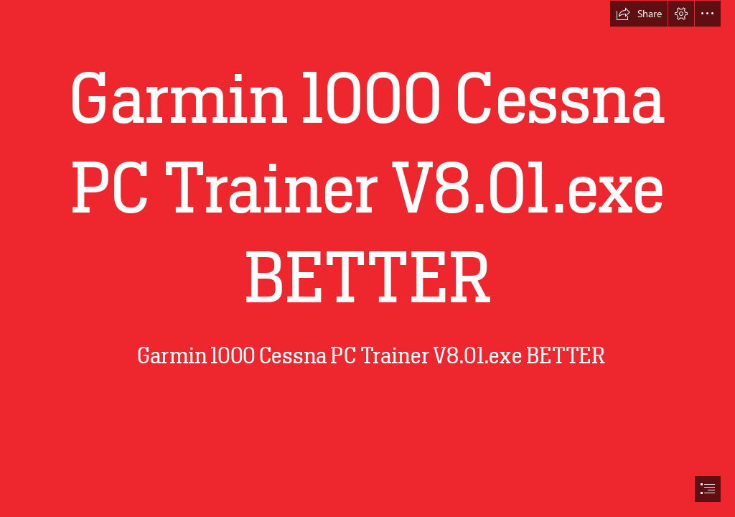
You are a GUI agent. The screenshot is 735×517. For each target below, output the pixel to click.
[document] (367, 258)
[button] (639, 14)
